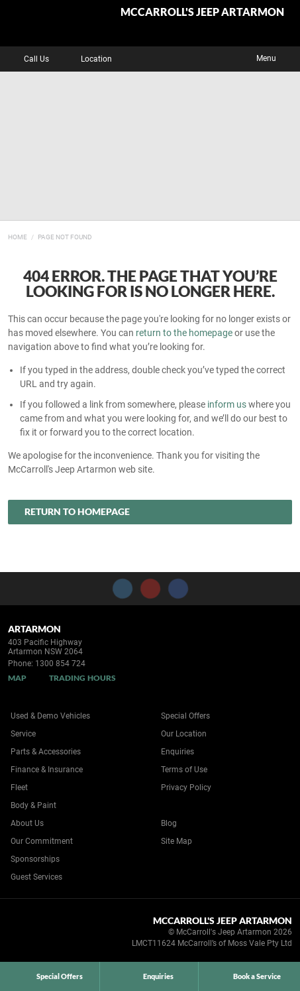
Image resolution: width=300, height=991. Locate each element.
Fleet (19, 787)
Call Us (27, 59)
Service (23, 733)
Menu (275, 57)
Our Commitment (42, 841)
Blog (169, 823)
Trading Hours (82, 678)
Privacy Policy (186, 787)
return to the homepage (184, 332)
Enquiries (177, 751)
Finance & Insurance (47, 769)
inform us (226, 404)
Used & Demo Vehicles (50, 716)
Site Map (176, 841)
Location (87, 59)
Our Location (184, 733)
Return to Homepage (77, 511)
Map (17, 678)
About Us (27, 823)
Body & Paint (33, 805)
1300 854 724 (60, 663)
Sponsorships (35, 859)
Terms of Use (184, 769)
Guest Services (36, 877)
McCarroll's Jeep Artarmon (202, 12)
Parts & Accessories (46, 751)
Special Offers (185, 716)
